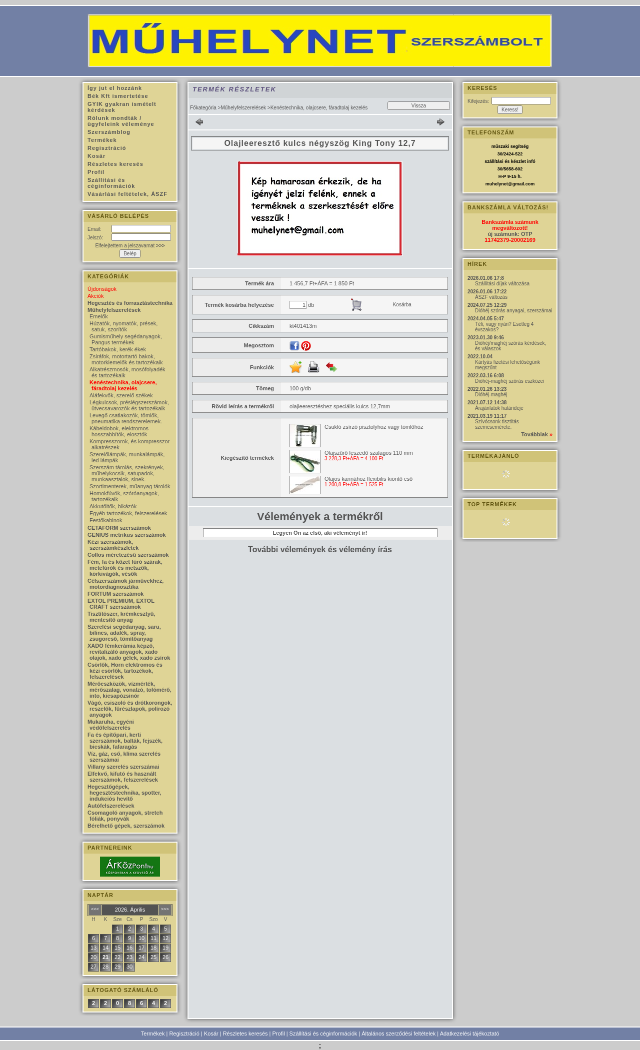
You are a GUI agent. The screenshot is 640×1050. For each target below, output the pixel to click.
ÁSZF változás (491, 297)
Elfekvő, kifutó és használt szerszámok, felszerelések (123, 777)
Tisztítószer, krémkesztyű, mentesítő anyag (122, 617)
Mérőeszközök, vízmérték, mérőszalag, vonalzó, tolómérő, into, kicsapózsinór (130, 690)
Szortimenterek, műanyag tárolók (130, 486)
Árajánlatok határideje (499, 408)
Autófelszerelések (111, 806)
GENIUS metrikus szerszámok (127, 535)
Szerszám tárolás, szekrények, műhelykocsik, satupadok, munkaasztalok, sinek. (127, 473)
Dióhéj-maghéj (491, 394)
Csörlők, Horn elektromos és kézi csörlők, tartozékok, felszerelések (125, 671)
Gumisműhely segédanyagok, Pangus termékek (126, 339)
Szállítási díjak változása (502, 283)
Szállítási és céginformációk (324, 1034)
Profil (278, 1034)
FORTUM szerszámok (116, 594)
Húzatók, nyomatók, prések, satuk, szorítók (124, 326)
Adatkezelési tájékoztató (470, 1034)
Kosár (211, 1034)
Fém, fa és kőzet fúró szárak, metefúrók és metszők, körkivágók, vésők (125, 568)
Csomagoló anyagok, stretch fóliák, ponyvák (125, 816)
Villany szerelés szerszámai (124, 767)
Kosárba (402, 304)
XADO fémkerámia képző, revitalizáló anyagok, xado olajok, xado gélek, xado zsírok (129, 652)
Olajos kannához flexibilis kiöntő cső (368, 479)
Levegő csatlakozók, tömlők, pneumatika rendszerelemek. (126, 418)
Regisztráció (184, 1034)
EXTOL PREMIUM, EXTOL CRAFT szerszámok (121, 604)
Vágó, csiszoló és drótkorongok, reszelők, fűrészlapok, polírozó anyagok (130, 709)
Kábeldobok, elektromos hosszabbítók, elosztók (119, 431)
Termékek (153, 1034)
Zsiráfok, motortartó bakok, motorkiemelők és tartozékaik (126, 359)
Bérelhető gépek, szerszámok (126, 826)
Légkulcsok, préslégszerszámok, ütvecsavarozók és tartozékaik (129, 405)
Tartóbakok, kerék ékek (118, 349)
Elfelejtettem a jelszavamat (129, 245)
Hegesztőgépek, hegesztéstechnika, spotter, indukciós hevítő (125, 793)
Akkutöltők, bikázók (113, 506)
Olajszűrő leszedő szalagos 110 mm (368, 453)
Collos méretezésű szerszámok (128, 555)
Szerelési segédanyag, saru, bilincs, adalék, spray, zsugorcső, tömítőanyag (124, 633)
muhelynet (497, 183)
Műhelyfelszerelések (243, 107)
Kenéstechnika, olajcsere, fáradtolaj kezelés (123, 385)
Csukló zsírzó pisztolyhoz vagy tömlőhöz (373, 427)
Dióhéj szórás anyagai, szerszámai (513, 310)
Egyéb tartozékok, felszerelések (128, 513)
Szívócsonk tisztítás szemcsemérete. (497, 424)
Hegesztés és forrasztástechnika (130, 303)
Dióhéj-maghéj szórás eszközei (509, 381)
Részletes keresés (245, 1034)
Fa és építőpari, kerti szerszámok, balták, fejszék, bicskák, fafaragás (125, 741)
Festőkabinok (106, 520)
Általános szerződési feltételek (399, 1034)
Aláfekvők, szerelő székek (121, 395)
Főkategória (203, 107)
